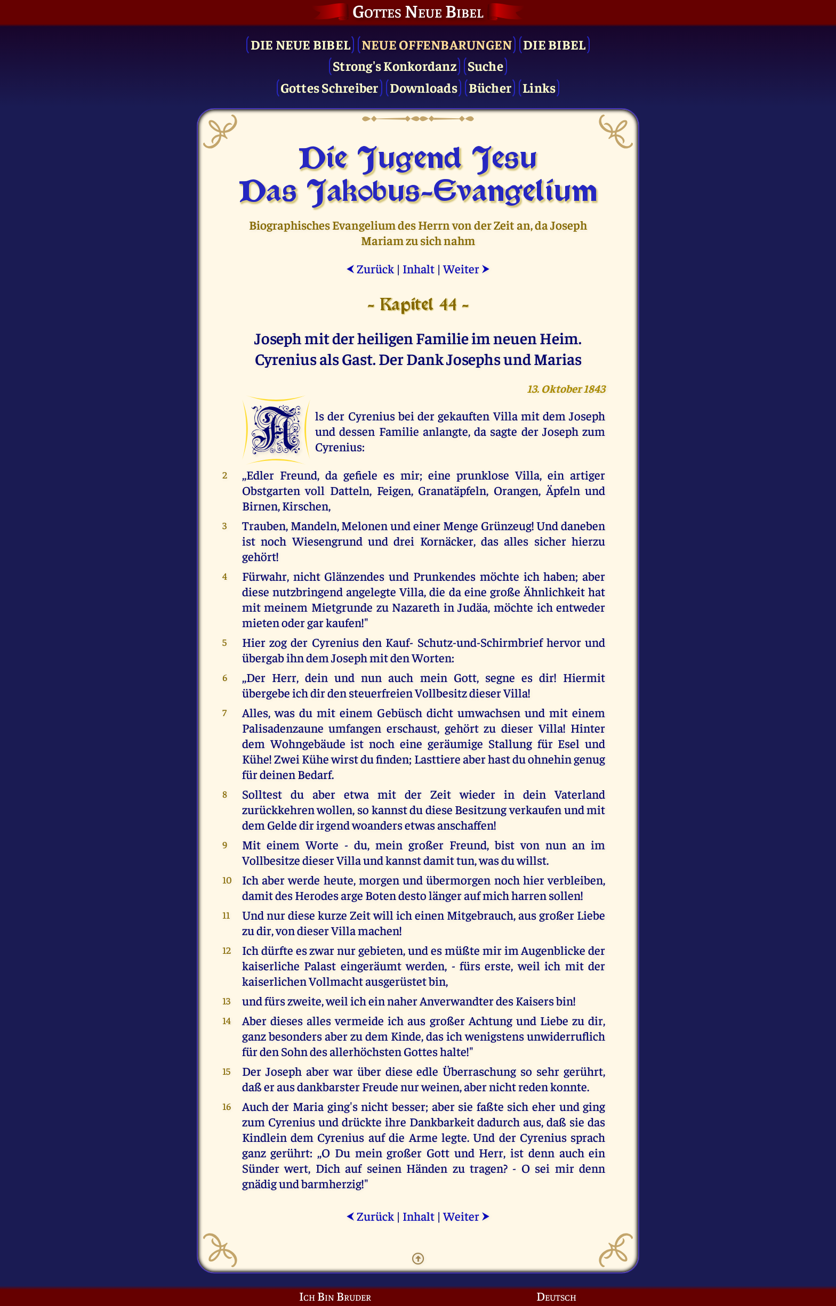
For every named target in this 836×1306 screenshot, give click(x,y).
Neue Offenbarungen (436, 44)
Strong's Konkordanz (394, 65)
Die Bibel (554, 44)
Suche (485, 65)
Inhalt (419, 268)
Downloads (423, 87)
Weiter (466, 268)
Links (539, 87)
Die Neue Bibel (301, 44)
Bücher (490, 87)
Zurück (370, 268)
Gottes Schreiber (329, 87)
